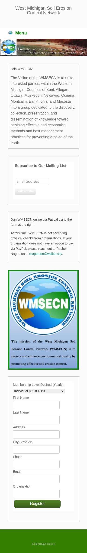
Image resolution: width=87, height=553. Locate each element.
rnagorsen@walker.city (45, 254)
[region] (43, 47)
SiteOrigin (40, 544)
